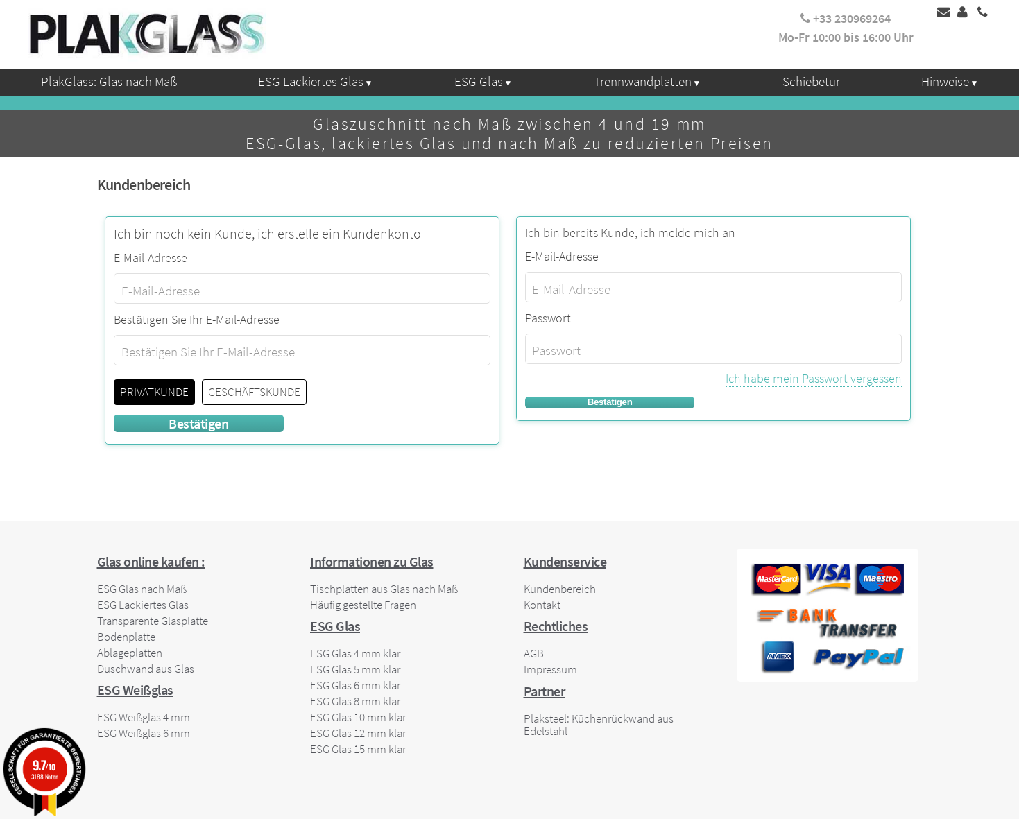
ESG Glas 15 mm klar (358, 749)
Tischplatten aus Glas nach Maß (384, 588)
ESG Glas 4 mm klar (355, 653)
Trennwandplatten (643, 81)
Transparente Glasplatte (152, 620)
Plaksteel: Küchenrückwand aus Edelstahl (599, 725)
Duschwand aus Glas (145, 668)
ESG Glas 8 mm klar (355, 701)
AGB (534, 653)
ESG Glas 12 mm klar (358, 733)
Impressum (550, 669)
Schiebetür (811, 81)
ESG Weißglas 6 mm (143, 733)
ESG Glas (478, 81)
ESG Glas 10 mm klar (358, 717)
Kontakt (542, 604)
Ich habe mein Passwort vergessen (814, 378)
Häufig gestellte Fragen (363, 604)
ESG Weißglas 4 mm (143, 717)
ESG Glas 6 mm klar (355, 685)
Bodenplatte (126, 636)
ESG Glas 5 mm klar (355, 669)
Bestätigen (610, 402)
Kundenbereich (560, 588)
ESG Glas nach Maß (142, 588)
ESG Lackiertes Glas (310, 81)
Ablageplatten (129, 652)
